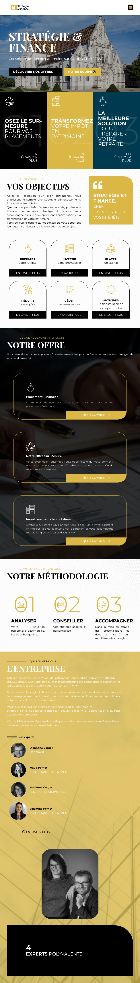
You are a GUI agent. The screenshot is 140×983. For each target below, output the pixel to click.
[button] (130, 7)
